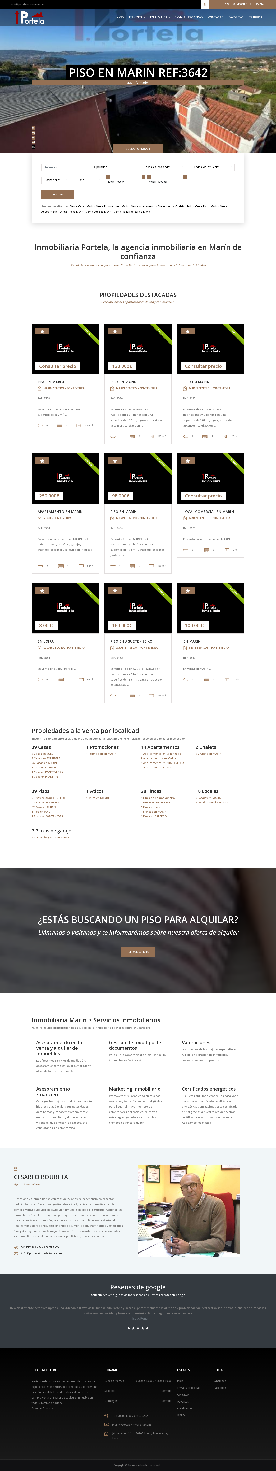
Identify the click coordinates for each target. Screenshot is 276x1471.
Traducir (255, 17)
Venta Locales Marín (98, 211)
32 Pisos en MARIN (44, 807)
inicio (180, 1381)
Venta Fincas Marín (71, 211)
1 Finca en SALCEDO (154, 816)
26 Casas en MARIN (44, 763)
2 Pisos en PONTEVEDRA (47, 816)
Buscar (58, 194)
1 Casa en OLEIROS (44, 767)
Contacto (215, 17)
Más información (138, 83)
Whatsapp (220, 1381)
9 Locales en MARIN (208, 798)
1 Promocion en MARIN (101, 753)
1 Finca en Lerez (151, 807)
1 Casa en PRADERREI (45, 776)
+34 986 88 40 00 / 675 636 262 (242, 4)
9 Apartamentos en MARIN (159, 758)
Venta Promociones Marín (112, 206)
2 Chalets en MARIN (209, 753)
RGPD (181, 1415)
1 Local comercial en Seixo (213, 802)
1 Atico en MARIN (97, 798)
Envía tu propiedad (189, 17)
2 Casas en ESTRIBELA (46, 758)
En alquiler (158, 17)
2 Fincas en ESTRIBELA (155, 802)
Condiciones (184, 1408)
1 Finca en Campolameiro (158, 798)
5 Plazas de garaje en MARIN (51, 837)
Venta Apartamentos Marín (148, 206)
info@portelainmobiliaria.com (28, 4)
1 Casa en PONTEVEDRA (47, 772)
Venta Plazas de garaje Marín (132, 211)
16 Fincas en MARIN (154, 811)
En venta (136, 17)
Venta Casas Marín (82, 206)
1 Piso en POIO (41, 811)
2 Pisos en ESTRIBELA (45, 802)
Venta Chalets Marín (180, 206)
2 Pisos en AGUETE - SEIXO (49, 798)
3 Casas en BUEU (43, 753)
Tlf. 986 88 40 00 (138, 952)
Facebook (220, 1388)
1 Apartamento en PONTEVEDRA (162, 763)
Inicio (120, 17)
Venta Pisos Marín (206, 206)
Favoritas (236, 17)
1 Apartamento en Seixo (157, 767)
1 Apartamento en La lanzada (161, 753)
